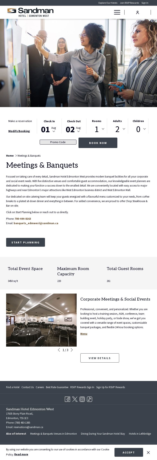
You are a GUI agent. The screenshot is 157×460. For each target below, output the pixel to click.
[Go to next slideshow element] (72, 350)
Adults (117, 121)
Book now (98, 143)
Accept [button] (129, 452)
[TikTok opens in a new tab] (89, 398)
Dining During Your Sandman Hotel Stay (103, 433)
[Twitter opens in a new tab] (74, 398)
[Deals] (102, 12)
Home (10, 155)
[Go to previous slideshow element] (59, 350)
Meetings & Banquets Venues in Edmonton (53, 433)
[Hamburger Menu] (115, 12)
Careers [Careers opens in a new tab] (40, 388)
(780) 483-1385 (22, 422)
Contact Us (27, 387)
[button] (49, 126)
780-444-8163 (23, 218)
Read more (21, 454)
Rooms (96, 121)
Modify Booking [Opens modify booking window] (19, 131)
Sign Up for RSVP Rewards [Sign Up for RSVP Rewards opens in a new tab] (110, 388)
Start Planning (25, 242)
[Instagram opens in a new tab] (82, 398)
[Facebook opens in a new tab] (67, 398)
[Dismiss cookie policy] (148, 452)
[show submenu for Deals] (109, 12)
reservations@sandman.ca (28, 427)
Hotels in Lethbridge (140, 433)
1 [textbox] (97, 129)
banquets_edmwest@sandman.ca (36, 223)
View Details (104, 359)
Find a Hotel (12, 387)
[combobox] (97, 129)
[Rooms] (90, 12)
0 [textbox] (138, 129)
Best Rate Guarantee (57, 387)
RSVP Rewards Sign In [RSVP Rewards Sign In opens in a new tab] (82, 388)
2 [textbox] (117, 129)
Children (138, 121)
